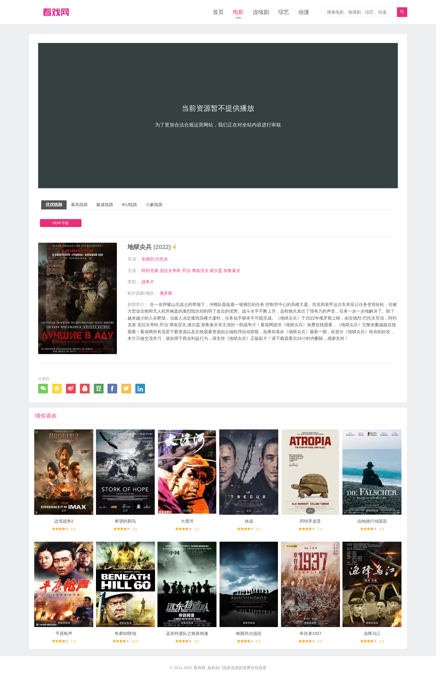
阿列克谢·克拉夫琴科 (161, 270)
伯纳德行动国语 (372, 521)
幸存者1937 (310, 633)
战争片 (147, 281)
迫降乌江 (372, 633)
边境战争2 (64, 521)
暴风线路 (79, 204)
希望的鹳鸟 (125, 521)
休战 (249, 521)
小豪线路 (154, 204)
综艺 (283, 12)
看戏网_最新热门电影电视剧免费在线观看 (229, 667)
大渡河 (187, 521)
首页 (218, 12)
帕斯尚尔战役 (249, 633)
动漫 (303, 12)
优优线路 (53, 204)
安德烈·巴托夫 (154, 259)
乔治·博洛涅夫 (195, 270)
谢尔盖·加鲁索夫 (225, 270)
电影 (238, 12)
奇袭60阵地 (125, 633)
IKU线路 (129, 204)
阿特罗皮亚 (310, 521)
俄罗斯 (166, 293)
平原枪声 (63, 633)
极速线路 (104, 204)
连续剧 (261, 12)
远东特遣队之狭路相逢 (187, 633)
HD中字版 (61, 223)
